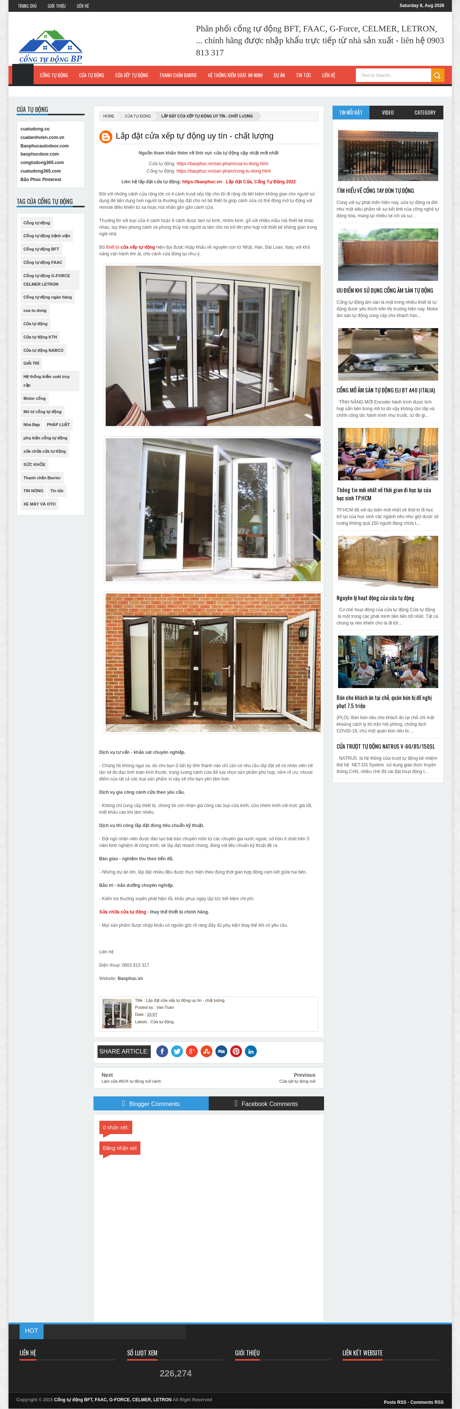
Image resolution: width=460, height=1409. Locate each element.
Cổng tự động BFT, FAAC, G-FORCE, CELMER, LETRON (113, 1399)
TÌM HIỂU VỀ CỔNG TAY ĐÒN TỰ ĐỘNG (375, 190)
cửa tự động (133, 912)
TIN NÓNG (34, 491)
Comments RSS (427, 1402)
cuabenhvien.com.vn (43, 137)
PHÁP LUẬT (58, 424)
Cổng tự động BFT (41, 249)
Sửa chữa (110, 912)
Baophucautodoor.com (45, 146)
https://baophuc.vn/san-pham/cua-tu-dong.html (222, 163)
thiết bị (130, 247)
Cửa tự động (91, 75)
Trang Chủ (27, 6)
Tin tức (57, 491)
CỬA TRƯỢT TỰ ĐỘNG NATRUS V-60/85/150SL (386, 746)
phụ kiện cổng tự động (46, 438)
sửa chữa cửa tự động (45, 451)
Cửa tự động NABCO (44, 350)
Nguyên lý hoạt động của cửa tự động (375, 597)
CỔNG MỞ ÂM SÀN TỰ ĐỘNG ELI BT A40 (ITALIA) (386, 390)
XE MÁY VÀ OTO (40, 504)
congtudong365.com (42, 162)
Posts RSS (395, 1402)
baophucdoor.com (40, 154)
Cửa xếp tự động (131, 75)
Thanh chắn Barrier (42, 478)
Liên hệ (328, 75)
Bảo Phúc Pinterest (41, 179)
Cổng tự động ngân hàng (48, 297)
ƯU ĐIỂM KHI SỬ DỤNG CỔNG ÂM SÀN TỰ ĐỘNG (385, 290)
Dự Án (279, 75)
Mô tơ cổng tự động (43, 411)
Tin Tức (303, 75)
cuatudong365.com (41, 171)
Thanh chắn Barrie (178, 75)
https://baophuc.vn (202, 181)
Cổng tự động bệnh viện (47, 236)
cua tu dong (35, 310)
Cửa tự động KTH (40, 337)
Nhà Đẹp (32, 424)
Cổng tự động (54, 75)
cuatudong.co (35, 129)
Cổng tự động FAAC (43, 262)
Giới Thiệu (57, 6)
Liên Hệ (83, 6)
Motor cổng (35, 398)
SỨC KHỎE (35, 464)
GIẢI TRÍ (31, 363)
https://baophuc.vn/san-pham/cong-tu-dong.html (224, 171)
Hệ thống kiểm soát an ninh (235, 75)
